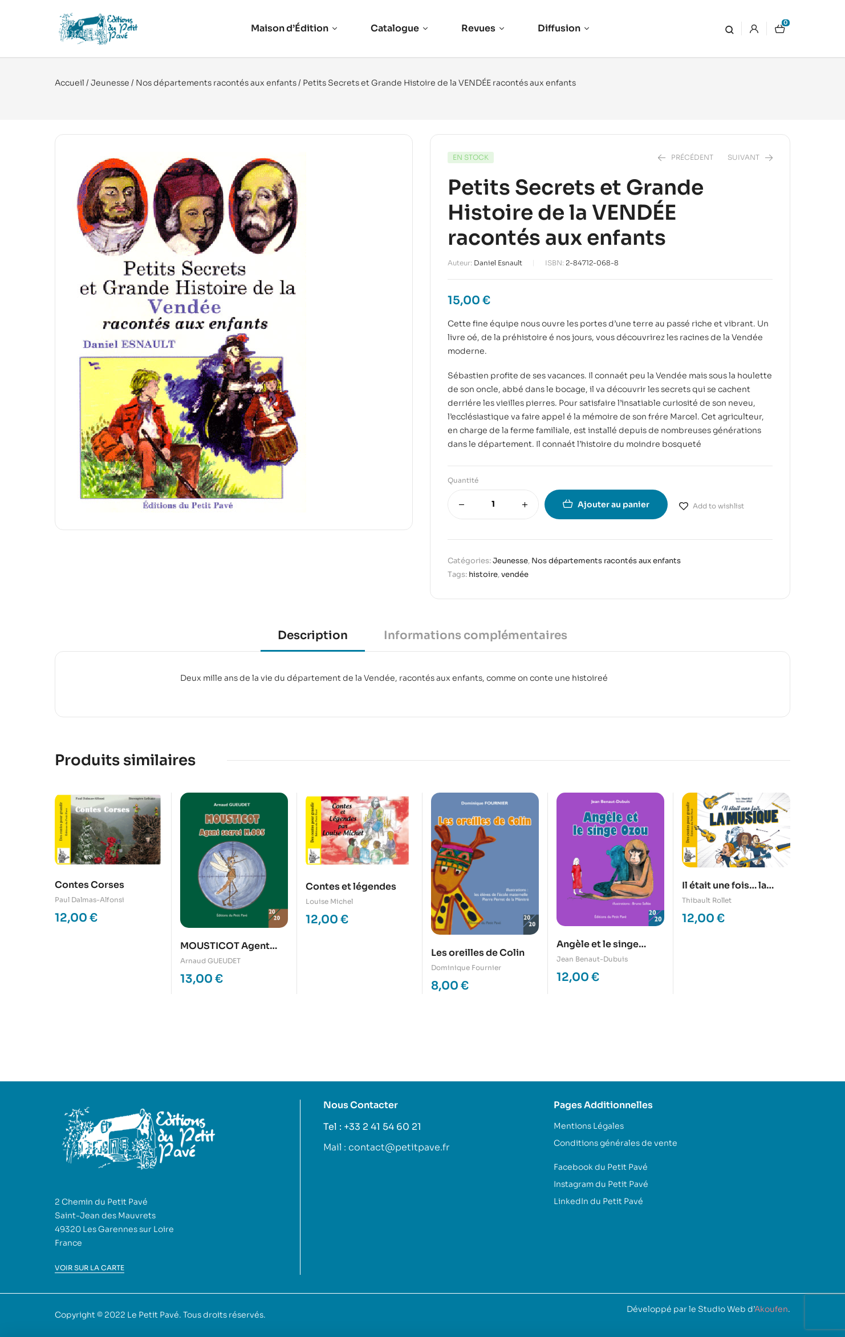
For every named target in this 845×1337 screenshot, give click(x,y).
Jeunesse (110, 83)
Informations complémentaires (475, 635)
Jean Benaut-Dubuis (592, 959)
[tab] (313, 639)
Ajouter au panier (613, 504)
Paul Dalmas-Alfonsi (89, 899)
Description (313, 635)
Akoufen (771, 1309)
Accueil (69, 83)
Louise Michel (329, 901)
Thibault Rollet (707, 900)
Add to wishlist (718, 506)
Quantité (463, 480)
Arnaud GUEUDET (210, 960)
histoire (483, 574)
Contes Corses (89, 885)
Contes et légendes (351, 886)
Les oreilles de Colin (478, 953)
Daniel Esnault (498, 262)
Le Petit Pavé (153, 1315)
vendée (515, 574)
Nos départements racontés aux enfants (216, 83)
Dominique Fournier (466, 967)
